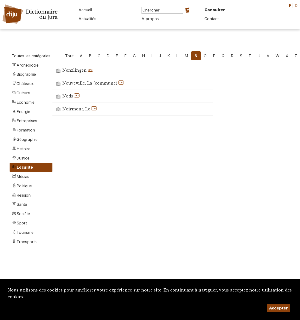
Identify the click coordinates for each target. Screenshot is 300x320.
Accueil (85, 9)
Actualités (87, 18)
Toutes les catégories (31, 55)
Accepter (278, 308)
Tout (69, 55)
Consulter (214, 9)
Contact (211, 18)
